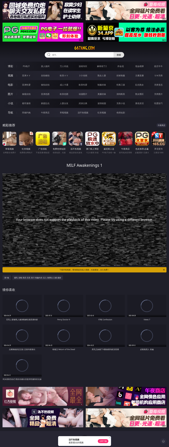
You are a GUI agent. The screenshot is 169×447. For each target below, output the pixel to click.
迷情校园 (102, 103)
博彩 (10, 66)
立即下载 (103, 441)
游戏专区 (83, 66)
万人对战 (64, 66)
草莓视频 (64, 112)
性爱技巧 (158, 103)
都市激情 (26, 103)
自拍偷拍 (45, 75)
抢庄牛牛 (158, 66)
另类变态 (158, 84)
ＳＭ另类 (158, 75)
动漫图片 (83, 94)
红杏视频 (102, 112)
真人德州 (45, 66)
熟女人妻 (102, 75)
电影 (10, 84)
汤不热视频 (83, 112)
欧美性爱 (83, 84)
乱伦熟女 (139, 84)
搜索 (119, 54)
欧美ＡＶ (64, 75)
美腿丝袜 (102, 94)
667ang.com (84, 48)
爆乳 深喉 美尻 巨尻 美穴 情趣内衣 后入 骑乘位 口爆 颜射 (37, 277)
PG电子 (26, 66)
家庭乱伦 (45, 103)
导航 (10, 112)
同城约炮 (26, 112)
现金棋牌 (139, 66)
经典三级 (120, 84)
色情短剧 (120, 112)
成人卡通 (64, 84)
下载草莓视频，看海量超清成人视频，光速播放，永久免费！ (112, 269)
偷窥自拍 (26, 94)
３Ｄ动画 (83, 75)
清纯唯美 (120, 94)
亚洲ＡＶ (26, 75)
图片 (10, 94)
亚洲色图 (45, 94)
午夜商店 (45, 112)
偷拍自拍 (45, 84)
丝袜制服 (120, 75)
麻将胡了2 (102, 66)
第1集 (6, 277)
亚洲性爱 (26, 84)
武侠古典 (83, 103)
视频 (10, 75)
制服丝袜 (102, 84)
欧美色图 (64, 94)
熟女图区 (139, 94)
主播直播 (139, 75)
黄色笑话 (139, 103)
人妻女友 (64, 103)
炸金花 (121, 66)
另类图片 (158, 94)
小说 (10, 103)
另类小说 (120, 103)
